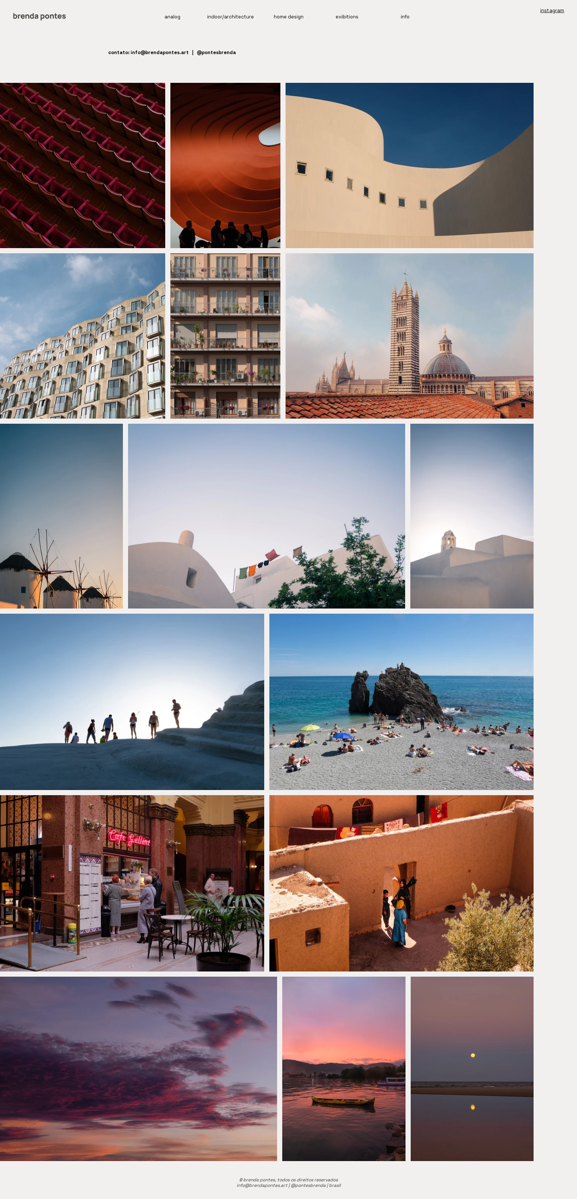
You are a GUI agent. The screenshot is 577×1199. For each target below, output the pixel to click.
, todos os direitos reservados (306, 1180)
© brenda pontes (257, 1180)
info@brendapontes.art (160, 52)
